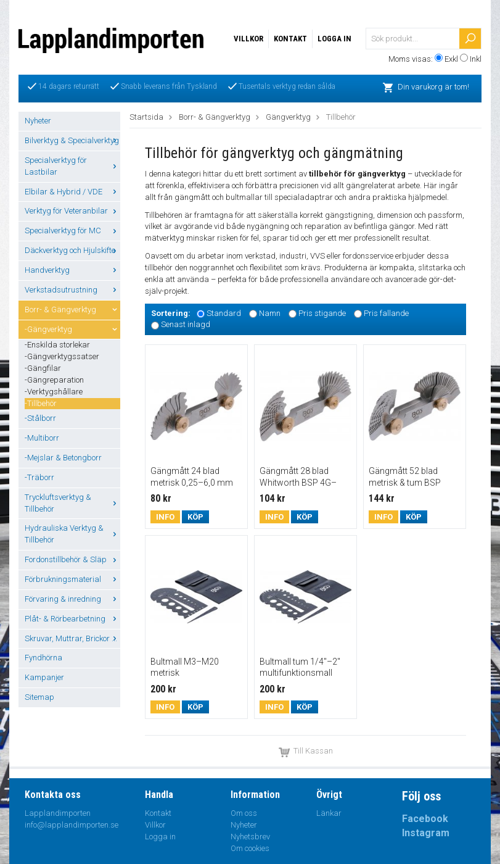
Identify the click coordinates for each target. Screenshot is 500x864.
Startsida (146, 117)
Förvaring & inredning (72, 599)
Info (165, 516)
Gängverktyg (288, 117)
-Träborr (39, 477)
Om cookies (250, 848)
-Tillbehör (41, 403)
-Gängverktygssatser (62, 356)
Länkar (329, 813)
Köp (195, 516)
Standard (224, 313)
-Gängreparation (54, 379)
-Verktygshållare (54, 391)
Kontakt (290, 38)
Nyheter (38, 120)
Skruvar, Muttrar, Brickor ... (72, 638)
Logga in (334, 38)
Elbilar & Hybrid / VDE (72, 191)
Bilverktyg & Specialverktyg (72, 140)
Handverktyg (72, 270)
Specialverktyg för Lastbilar (72, 166)
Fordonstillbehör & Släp (72, 559)
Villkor (248, 38)
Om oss (244, 813)
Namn (270, 313)
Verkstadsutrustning (72, 289)
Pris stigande (322, 313)
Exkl (451, 59)
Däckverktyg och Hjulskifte (72, 250)
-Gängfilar (43, 368)
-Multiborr (42, 437)
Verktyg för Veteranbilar (72, 210)
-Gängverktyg (72, 329)
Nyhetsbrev (250, 836)
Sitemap (39, 697)
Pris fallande (386, 313)
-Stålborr (40, 418)
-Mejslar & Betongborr (63, 457)
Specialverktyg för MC (72, 230)
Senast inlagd (185, 325)
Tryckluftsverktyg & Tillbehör (72, 502)
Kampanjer (44, 677)
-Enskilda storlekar (57, 344)
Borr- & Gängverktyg (72, 309)
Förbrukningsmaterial (72, 579)
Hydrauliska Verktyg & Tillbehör (72, 533)
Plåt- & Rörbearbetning (72, 618)
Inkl (476, 59)
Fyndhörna (43, 657)
